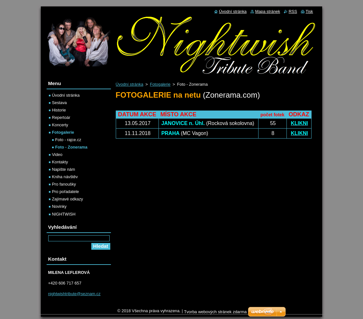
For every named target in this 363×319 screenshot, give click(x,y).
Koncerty (60, 124)
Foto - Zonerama (71, 147)
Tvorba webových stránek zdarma (215, 313)
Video (57, 154)
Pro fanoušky (64, 184)
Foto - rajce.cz (68, 139)
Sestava (59, 102)
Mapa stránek (267, 11)
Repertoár (61, 117)
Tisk (309, 11)
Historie (59, 110)
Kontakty (60, 162)
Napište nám (63, 169)
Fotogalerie (160, 84)
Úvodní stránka (129, 84)
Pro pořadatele (65, 191)
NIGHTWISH (64, 214)
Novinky (59, 206)
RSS (293, 11)
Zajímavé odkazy (67, 199)
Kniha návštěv (65, 176)
